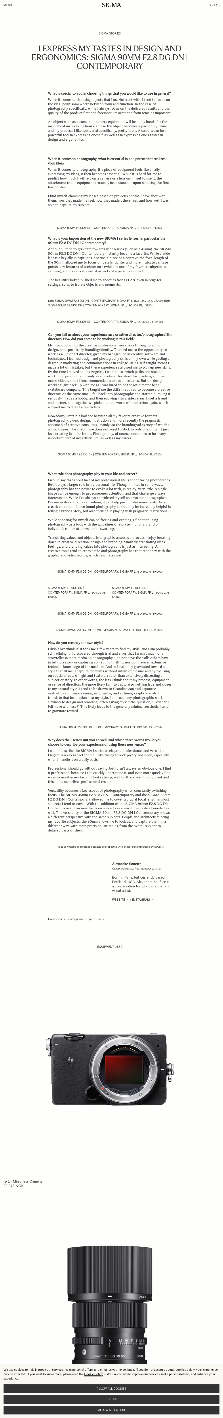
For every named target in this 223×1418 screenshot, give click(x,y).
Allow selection (111, 1410)
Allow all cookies (111, 1388)
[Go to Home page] (111, 5)
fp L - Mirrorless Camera (23, 1181)
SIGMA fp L (127, 227)
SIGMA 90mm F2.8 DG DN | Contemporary (87, 227)
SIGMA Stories (110, 33)
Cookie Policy (93, 1374)
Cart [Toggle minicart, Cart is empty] (213, 5)
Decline (111, 1399)
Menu (8, 5)
